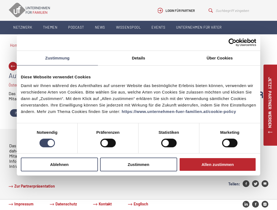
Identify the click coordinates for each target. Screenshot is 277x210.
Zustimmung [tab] (57, 58)
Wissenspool (128, 27)
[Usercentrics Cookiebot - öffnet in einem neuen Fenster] (232, 42)
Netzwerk (22, 27)
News (100, 27)
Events (158, 27)
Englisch (141, 204)
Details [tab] (138, 58)
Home (15, 45)
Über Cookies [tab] (220, 58)
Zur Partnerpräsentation (34, 186)
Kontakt (105, 204)
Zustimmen (138, 164)
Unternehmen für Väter (199, 27)
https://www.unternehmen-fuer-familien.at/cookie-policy (179, 111)
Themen (50, 27)
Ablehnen (59, 164)
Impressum (24, 204)
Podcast (76, 27)
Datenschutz (66, 204)
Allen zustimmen (218, 164)
